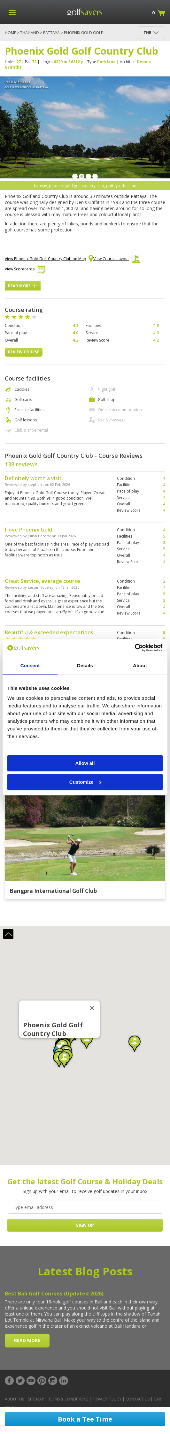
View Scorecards (25, 270)
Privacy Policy (106, 1399)
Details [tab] (85, 665)
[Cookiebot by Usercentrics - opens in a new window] (135, 648)
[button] (134, 1044)
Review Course (23, 352)
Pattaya (51, 32)
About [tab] (140, 665)
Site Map (36, 1399)
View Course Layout (116, 260)
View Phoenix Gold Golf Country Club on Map (49, 259)
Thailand (29, 32)
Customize (85, 782)
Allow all (85, 763)
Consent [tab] (30, 665)
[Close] (92, 1008)
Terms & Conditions (68, 1399)
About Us (14, 1399)
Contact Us (138, 1399)
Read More (22, 286)
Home (10, 32)
